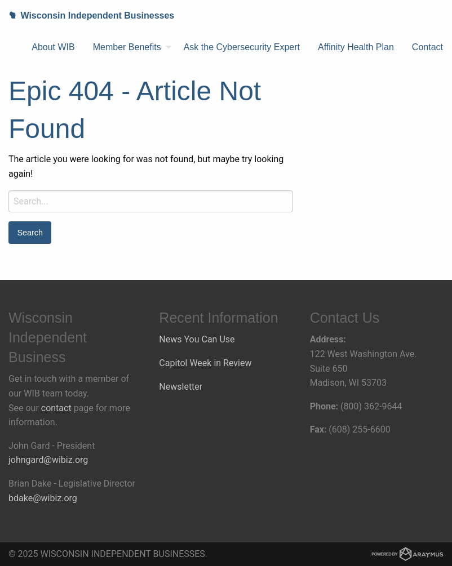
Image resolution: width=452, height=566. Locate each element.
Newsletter (180, 386)
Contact (427, 47)
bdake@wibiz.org (42, 498)
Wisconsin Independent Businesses (87, 15)
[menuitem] (53, 47)
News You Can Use (196, 339)
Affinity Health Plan (356, 47)
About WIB (53, 47)
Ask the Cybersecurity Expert (242, 47)
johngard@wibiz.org (48, 459)
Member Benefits (127, 47)
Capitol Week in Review (205, 363)
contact (56, 408)
